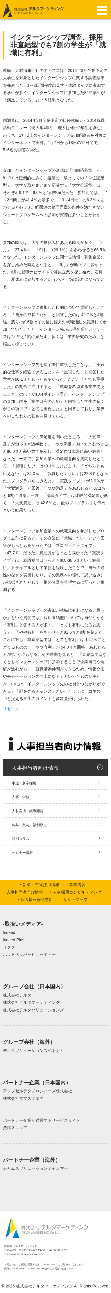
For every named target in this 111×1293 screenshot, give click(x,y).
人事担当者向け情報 (35, 768)
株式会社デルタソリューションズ (33, 1010)
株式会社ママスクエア (23, 1098)
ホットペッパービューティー (29, 954)
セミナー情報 (22, 853)
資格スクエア (15, 1127)
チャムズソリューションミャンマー (35, 1168)
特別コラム (20, 839)
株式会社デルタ (17, 995)
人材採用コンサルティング (77, 892)
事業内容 (77, 884)
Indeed (9, 932)
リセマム (11, 708)
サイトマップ (75, 899)
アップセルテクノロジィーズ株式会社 (37, 1091)
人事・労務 (20, 797)
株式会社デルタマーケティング (31, 1002)
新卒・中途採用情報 (41, 884)
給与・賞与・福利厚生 (29, 825)
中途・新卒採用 (24, 783)
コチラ (69, 1268)
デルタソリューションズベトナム (33, 1050)
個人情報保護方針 (37, 899)
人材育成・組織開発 (27, 811)
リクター (11, 947)
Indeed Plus (13, 939)
